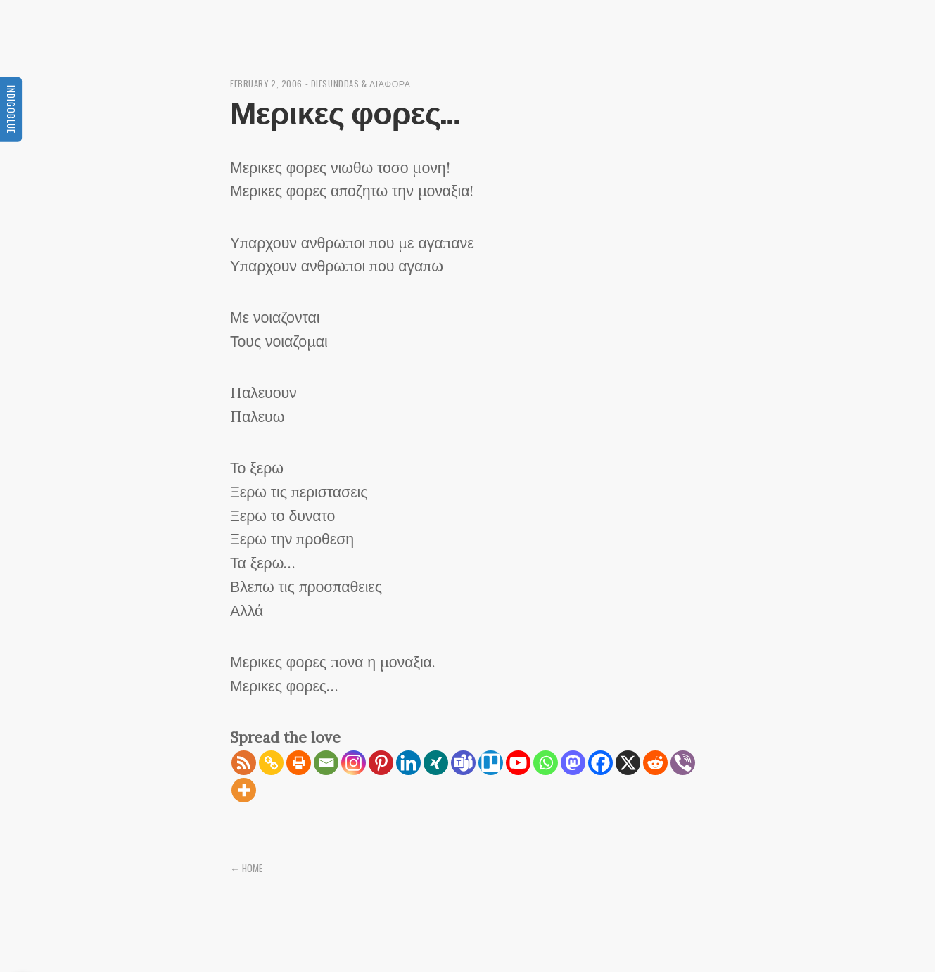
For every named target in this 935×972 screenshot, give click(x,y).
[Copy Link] (271, 762)
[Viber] (682, 762)
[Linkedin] (408, 762)
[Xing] (436, 762)
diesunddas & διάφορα (361, 83)
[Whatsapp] (545, 762)
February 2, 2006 (266, 83)
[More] (243, 790)
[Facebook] (600, 762)
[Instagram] (353, 762)
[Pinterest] (381, 762)
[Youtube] (518, 762)
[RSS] (243, 762)
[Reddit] (655, 762)
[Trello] (490, 762)
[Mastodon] (573, 762)
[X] (628, 762)
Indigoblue (11, 108)
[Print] (298, 762)
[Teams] (463, 762)
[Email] (326, 762)
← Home (246, 868)
